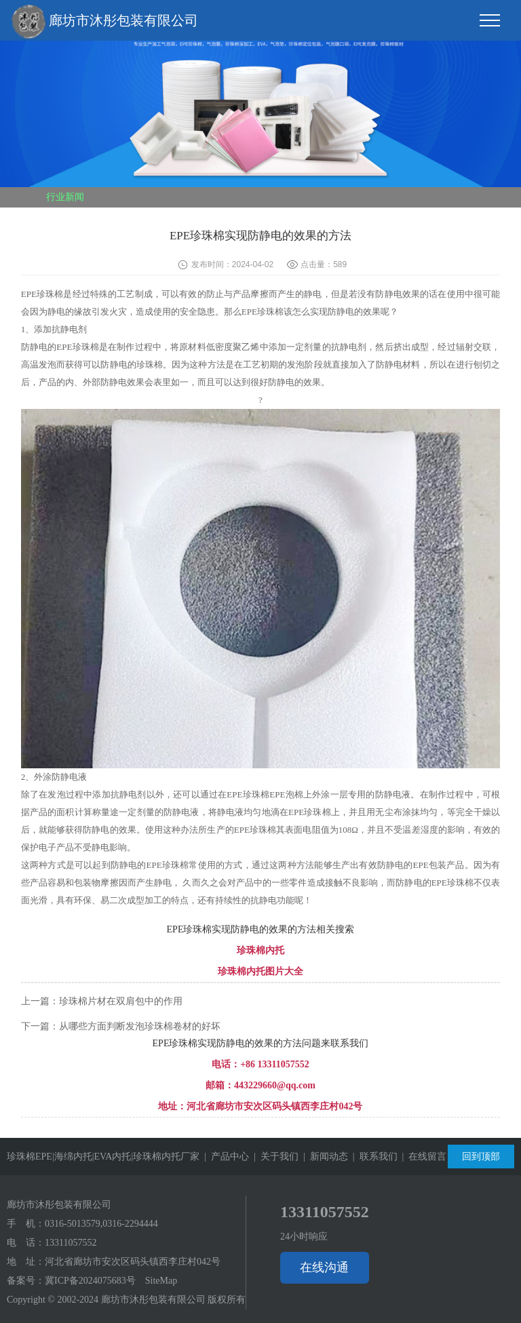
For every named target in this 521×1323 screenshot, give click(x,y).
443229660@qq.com (274, 1085)
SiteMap (161, 1281)
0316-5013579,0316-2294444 (101, 1224)
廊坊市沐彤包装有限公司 (105, 22)
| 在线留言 (422, 1156)
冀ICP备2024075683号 (90, 1281)
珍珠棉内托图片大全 (260, 971)
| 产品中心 (224, 1156)
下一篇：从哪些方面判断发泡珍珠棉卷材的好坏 (120, 1026)
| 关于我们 (273, 1156)
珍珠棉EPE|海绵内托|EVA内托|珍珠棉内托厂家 (103, 1156)
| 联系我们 (373, 1156)
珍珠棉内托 (260, 950)
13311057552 (70, 1243)
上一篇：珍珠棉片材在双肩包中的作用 (101, 1001)
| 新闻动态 (323, 1156)
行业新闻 (65, 197)
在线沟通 (324, 1267)
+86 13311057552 (274, 1064)
